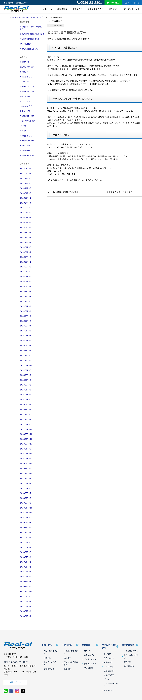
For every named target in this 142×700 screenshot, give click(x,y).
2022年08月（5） (26, 370)
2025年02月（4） (26, 222)
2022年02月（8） (26, 399)
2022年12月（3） (26, 350)
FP (49, 26)
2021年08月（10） (26, 429)
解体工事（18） (25, 96)
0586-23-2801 (89, 2)
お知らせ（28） (25, 111)
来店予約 (127, 662)
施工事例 (67, 669)
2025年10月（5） (26, 188)
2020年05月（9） (26, 503)
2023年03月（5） (26, 335)
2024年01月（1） (26, 286)
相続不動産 (62, 8)
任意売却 (67, 657)
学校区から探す (90, 663)
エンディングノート (51, 663)
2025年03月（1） (26, 217)
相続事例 (47, 657)
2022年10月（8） (26, 360)
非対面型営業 (129, 666)
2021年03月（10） (26, 453)
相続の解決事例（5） (27, 155)
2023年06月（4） (26, 321)
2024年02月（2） (26, 281)
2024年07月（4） (26, 257)
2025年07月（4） (26, 203)
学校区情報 (88, 668)
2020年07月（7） (26, 493)
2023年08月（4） (26, 311)
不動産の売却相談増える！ (29, 39)
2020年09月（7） (26, 483)
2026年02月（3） (26, 168)
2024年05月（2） (26, 267)
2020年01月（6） (26, 522)
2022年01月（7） (26, 404)
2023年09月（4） (26, 306)
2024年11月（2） (26, 237)
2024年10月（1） (26, 242)
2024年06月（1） (26, 262)
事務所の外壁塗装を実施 (29, 49)
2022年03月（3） (26, 394)
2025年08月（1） (26, 198)
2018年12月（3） (26, 581)
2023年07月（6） (26, 316)
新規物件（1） (25, 62)
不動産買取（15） (26, 106)
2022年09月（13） (26, 365)
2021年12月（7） (26, 409)
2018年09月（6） (26, 596)
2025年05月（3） (26, 208)
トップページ (46, 8)
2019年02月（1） (26, 572)
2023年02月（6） (26, 340)
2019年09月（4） (26, 537)
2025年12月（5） (26, 178)
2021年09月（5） (26, 424)
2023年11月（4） (26, 296)
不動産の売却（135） (28, 150)
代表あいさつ (109, 658)
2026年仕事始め (26, 44)
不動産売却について (71, 652)
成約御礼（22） (25, 145)
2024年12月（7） (26, 232)
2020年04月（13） (26, 508)
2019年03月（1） (26, 567)
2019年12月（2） (26, 527)
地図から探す (89, 655)
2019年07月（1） (26, 547)
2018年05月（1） (26, 606)
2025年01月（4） (26, 227)
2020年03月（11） (26, 512)
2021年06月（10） (26, 439)
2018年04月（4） (26, 611)
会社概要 (107, 654)
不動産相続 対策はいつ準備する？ (31, 27)
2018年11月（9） (26, 586)
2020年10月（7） (26, 478)
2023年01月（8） (26, 345)
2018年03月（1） (26, 616)
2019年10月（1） (26, 532)
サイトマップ (109, 690)
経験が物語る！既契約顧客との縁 (32, 34)
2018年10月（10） (26, 591)
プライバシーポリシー (111, 684)
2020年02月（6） (26, 517)
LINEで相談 (113, 2)
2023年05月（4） (26, 326)
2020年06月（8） (26, 498)
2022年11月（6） (26, 355)
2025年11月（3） (26, 183)
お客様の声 (108, 662)
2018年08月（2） (26, 601)
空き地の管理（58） (27, 140)
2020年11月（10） (26, 473)
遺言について (49, 669)
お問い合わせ (132, 2)
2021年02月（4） (26, 458)
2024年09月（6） (26, 247)
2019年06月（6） (26, 552)
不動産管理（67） (26, 135)
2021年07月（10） (26, 434)
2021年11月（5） (26, 414)
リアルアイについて (131, 8)
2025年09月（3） (26, 193)
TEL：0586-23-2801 (16, 662)
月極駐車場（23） (26, 76)
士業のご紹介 (109, 670)
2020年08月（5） (26, 488)
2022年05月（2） (26, 385)
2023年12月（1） (26, 291)
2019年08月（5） (26, 542)
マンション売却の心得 (71, 663)
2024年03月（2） (26, 276)
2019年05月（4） (26, 557)
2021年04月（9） (26, 449)
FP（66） (23, 126)
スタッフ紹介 (109, 666)
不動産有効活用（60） (28, 121)
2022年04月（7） (26, 390)
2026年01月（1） (26, 173)
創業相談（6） (25, 71)
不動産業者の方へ (96, 8)
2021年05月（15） (26, 444)
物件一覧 (87, 651)
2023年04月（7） (26, 331)
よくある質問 (109, 675)
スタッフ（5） (25, 81)
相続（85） (24, 130)
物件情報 (113, 8)
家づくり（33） (25, 101)
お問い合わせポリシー (131, 656)
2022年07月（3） (26, 375)
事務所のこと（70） (27, 86)
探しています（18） (27, 67)
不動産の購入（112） (28, 116)
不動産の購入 (57, 26)
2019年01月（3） (26, 576)
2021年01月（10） (26, 463)
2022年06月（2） (26, 380)
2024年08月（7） (26, 252)
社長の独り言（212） (28, 91)
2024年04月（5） (26, 272)
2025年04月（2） (26, 213)
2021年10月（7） (26, 419)
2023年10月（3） (26, 301)
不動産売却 (77, 8)
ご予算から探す (90, 659)
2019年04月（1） (26, 562)
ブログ (106, 679)
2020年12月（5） (26, 468)
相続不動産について (51, 652)
